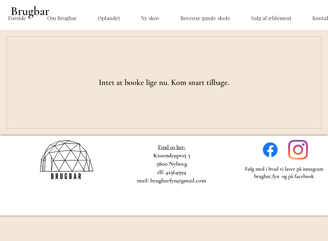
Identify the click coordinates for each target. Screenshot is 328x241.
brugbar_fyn (266, 176)
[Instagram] (298, 150)
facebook (304, 176)
